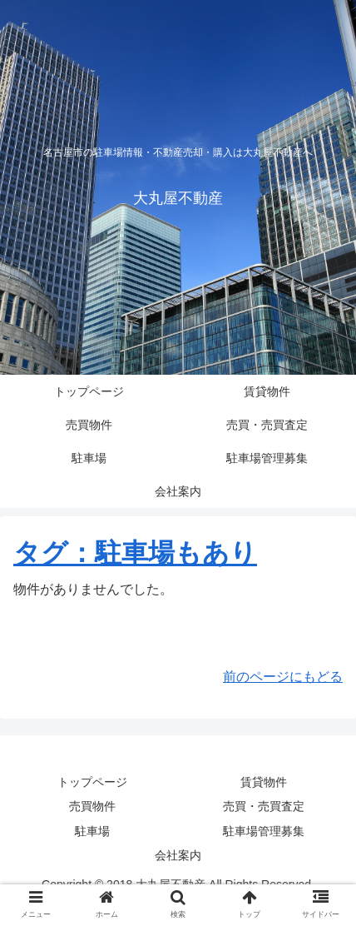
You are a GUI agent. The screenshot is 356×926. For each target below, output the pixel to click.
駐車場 (92, 831)
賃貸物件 (263, 782)
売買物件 (92, 806)
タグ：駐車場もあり (135, 553)
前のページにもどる (283, 677)
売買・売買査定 (263, 806)
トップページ (92, 782)
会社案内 (178, 855)
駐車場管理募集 (263, 831)
